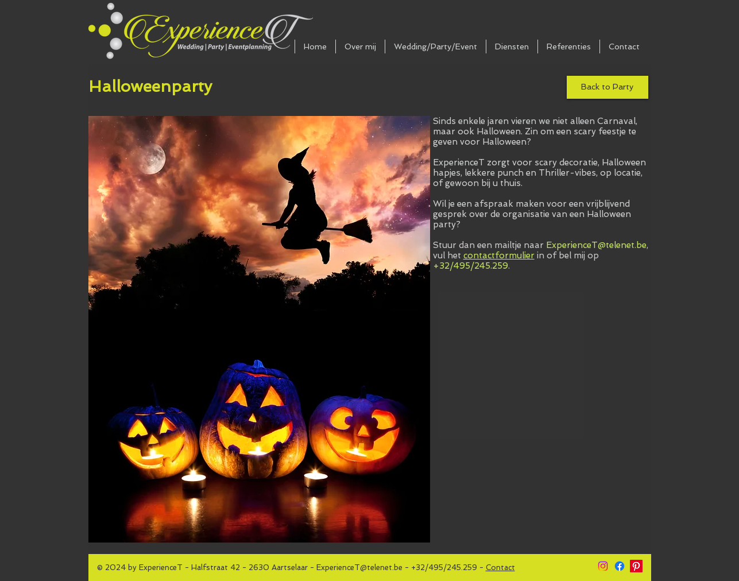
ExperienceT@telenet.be (596, 245)
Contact (500, 567)
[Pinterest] (636, 566)
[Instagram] (603, 566)
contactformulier (499, 255)
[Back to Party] (607, 87)
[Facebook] (619, 566)
